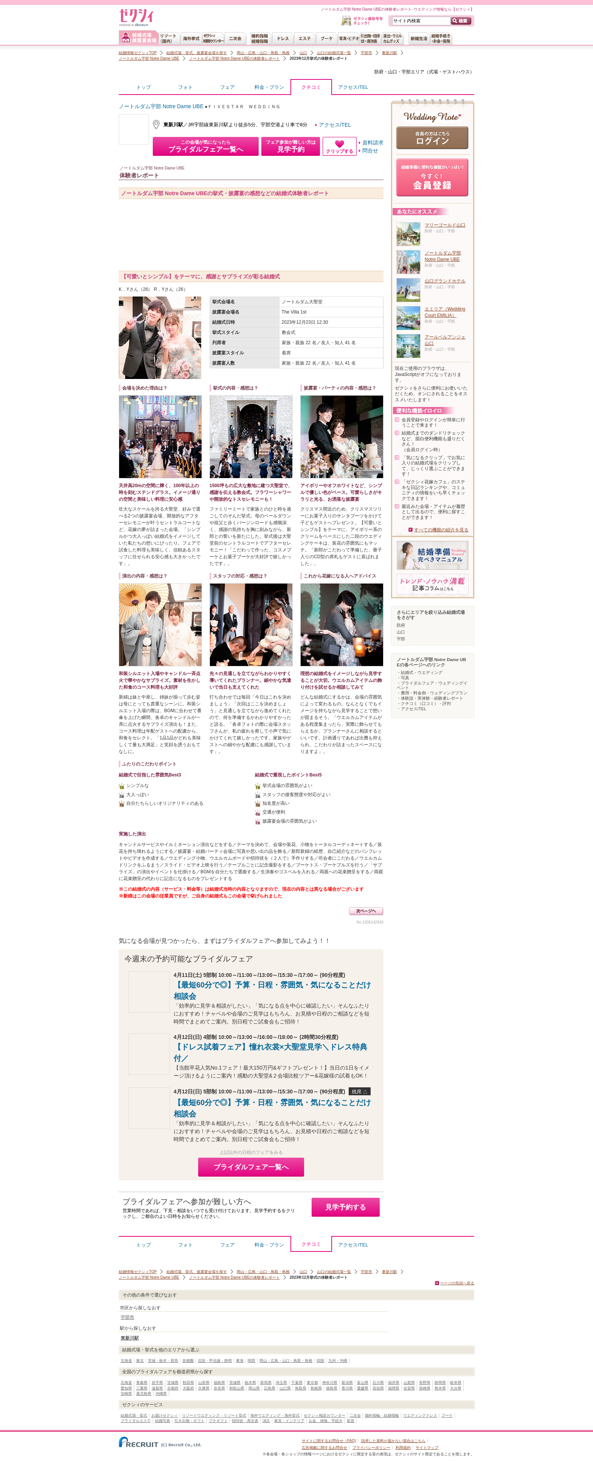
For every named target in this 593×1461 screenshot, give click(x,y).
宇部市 (366, 53)
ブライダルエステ (136, 1421)
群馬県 (266, 1382)
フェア (227, 87)
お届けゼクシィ (164, 1415)
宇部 (401, 639)
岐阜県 (455, 1382)
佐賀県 (409, 1388)
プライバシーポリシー (371, 1447)
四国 (320, 1361)
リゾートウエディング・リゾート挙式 (214, 1415)
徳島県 (331, 1388)
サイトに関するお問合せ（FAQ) (329, 1441)
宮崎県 (126, 1393)
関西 (251, 1361)
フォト (185, 87)
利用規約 (403, 1447)
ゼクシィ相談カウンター (324, 1415)
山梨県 (409, 1382)
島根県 (316, 1388)
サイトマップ (427, 1447)
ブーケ (447, 1415)
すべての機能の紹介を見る (441, 530)
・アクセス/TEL (411, 708)
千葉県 (297, 1382)
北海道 (126, 1361)
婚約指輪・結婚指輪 (382, 1415)
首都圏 (188, 1361)
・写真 (403, 677)
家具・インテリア (289, 1421)
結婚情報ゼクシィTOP (138, 53)
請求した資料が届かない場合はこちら (393, 1441)
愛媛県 (362, 1388)
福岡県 (393, 1388)
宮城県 (173, 1382)
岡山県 (254, 1388)
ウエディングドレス (420, 1415)
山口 (303, 53)
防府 (401, 625)
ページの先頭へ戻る (457, 1283)
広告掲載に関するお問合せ (324, 1447)
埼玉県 (281, 1382)
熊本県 (440, 1388)
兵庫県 (204, 1388)
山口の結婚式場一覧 (334, 53)
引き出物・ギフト (189, 1421)
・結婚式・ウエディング (419, 672)
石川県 (378, 1382)
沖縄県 (161, 1393)
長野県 (424, 1382)
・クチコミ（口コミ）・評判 (424, 703)
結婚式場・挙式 (134, 1415)
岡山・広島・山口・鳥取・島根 (263, 53)
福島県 (219, 1382)
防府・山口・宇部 (392, 72)
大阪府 (188, 1388)
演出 (266, 1421)
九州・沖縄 (337, 1361)
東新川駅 (389, 53)
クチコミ (311, 89)
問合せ (370, 150)
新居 (350, 1421)
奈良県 (219, 1388)
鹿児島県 (143, 1393)
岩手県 (157, 1382)
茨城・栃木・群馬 (163, 1361)
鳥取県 (300, 1388)
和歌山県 (236, 1388)
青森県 (141, 1382)
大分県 (455, 1388)
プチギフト (218, 1421)
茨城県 (235, 1382)
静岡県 (440, 1382)
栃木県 (250, 1382)
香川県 (347, 1388)
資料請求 (372, 143)
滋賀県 (157, 1388)
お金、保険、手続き (326, 1421)
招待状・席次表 (245, 1421)
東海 (240, 1361)
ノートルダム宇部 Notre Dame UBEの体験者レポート (234, 58)
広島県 (269, 1388)
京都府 (173, 1388)
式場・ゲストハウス (449, 72)
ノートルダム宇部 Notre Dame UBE (149, 58)
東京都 (312, 1382)
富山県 (362, 1382)
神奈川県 (329, 1382)
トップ (143, 87)
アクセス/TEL (353, 87)
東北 (140, 1361)
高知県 (378, 1388)
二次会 (355, 1415)
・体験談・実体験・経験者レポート (430, 698)
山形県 (204, 1382)
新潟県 (347, 1382)
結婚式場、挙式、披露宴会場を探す (196, 53)
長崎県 (424, 1388)
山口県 (285, 1388)
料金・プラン (269, 87)
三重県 (141, 1388)
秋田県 (188, 1382)
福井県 (393, 1382)
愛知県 (126, 1388)
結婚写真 (162, 1421)
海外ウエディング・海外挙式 (275, 1415)
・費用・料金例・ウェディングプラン (432, 693)
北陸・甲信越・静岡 (215, 1361)
